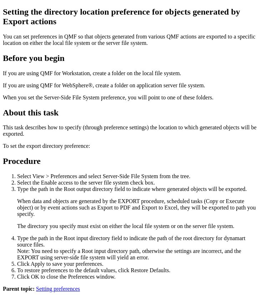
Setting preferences (58, 289)
